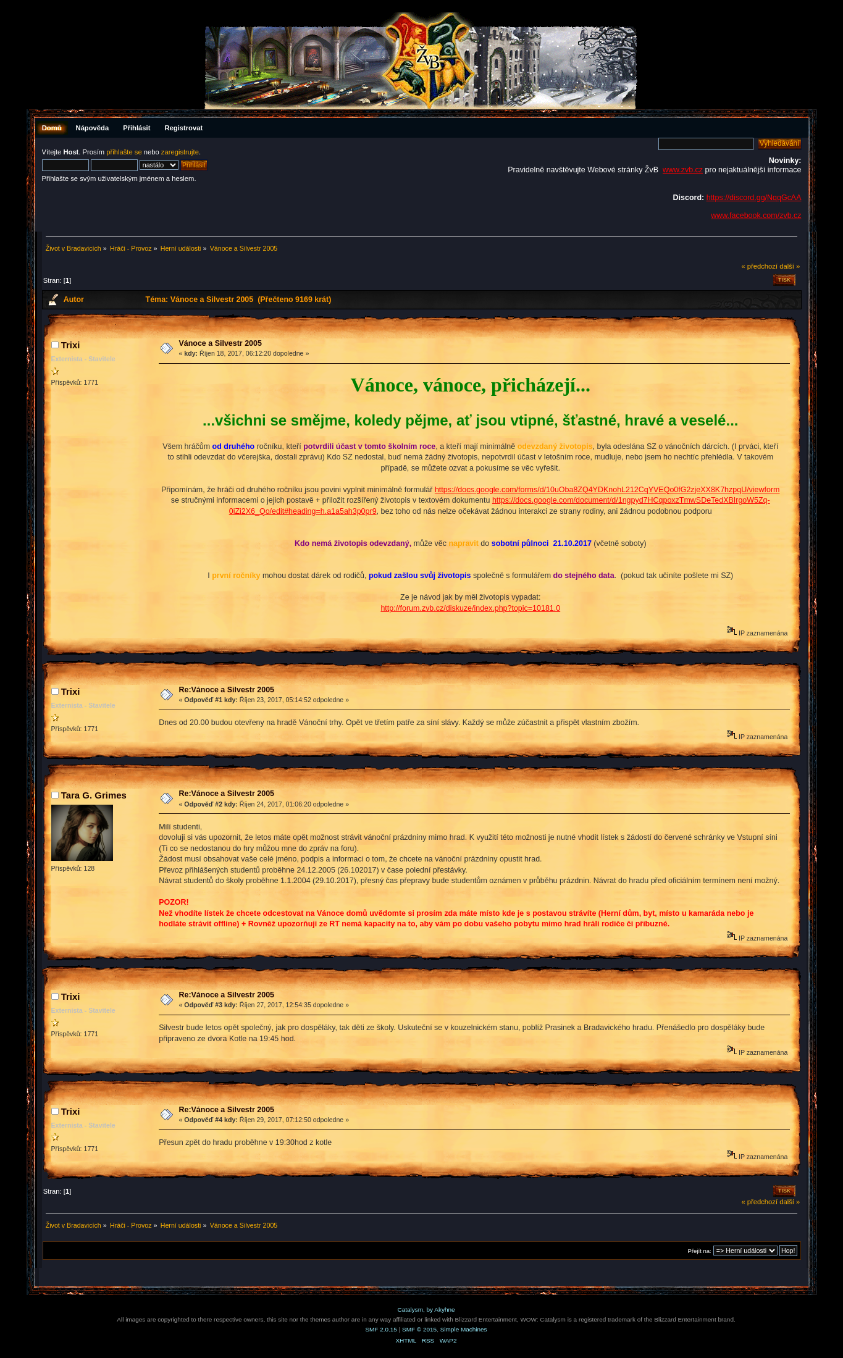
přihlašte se (123, 152)
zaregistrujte (180, 152)
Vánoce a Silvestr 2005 (219, 343)
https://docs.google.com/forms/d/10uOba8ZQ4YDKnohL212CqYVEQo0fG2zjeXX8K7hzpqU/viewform (607, 489)
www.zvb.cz (683, 170)
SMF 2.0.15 (381, 1329)
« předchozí (759, 266)
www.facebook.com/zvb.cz (756, 215)
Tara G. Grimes (94, 795)
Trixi (70, 345)
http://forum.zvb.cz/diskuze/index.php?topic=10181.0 (470, 608)
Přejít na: (699, 1250)
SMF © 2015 (419, 1329)
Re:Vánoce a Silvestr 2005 (226, 689)
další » (789, 266)
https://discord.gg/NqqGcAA (754, 197)
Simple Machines (463, 1329)
